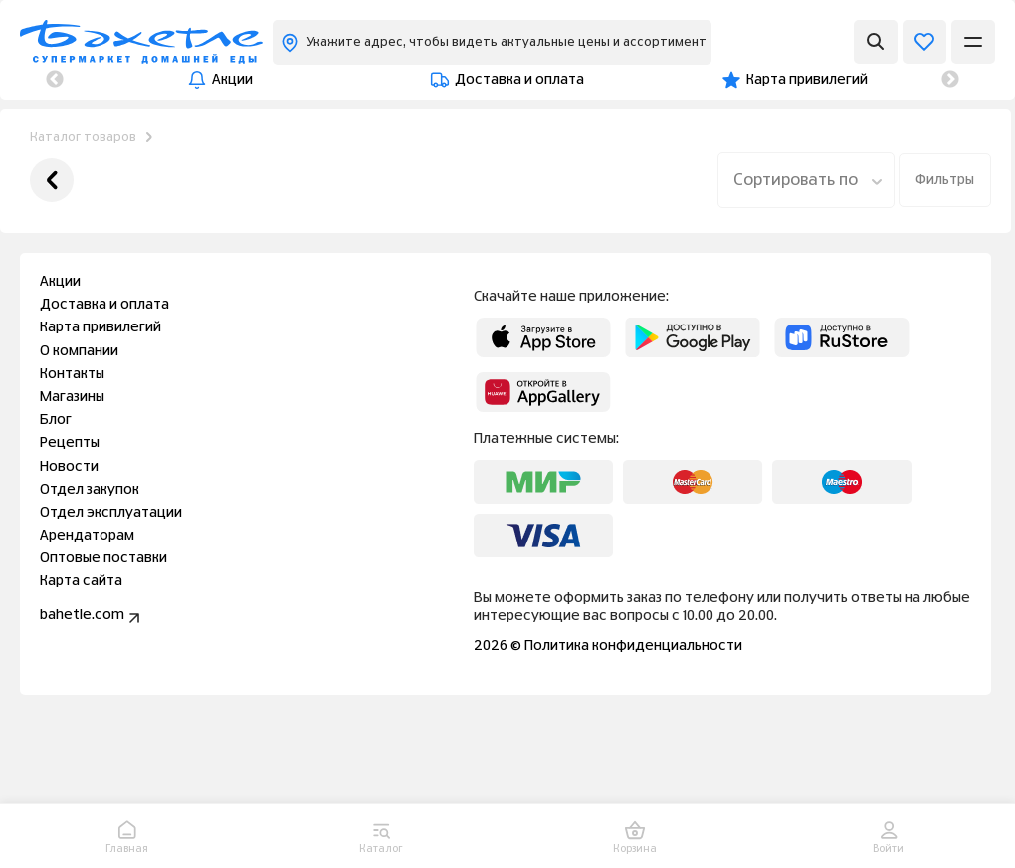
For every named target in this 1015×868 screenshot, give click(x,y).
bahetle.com (92, 618)
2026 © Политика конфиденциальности (608, 646)
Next (950, 80)
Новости (69, 467)
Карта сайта (81, 581)
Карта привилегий (464, 80)
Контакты (773, 80)
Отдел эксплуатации (111, 513)
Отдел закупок (89, 490)
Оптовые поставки (103, 558)
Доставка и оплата (274, 80)
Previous (55, 80)
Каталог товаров (83, 137)
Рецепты (70, 443)
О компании (633, 80)
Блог (56, 420)
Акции (124, 80)
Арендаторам (87, 535)
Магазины (907, 80)
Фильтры (944, 180)
